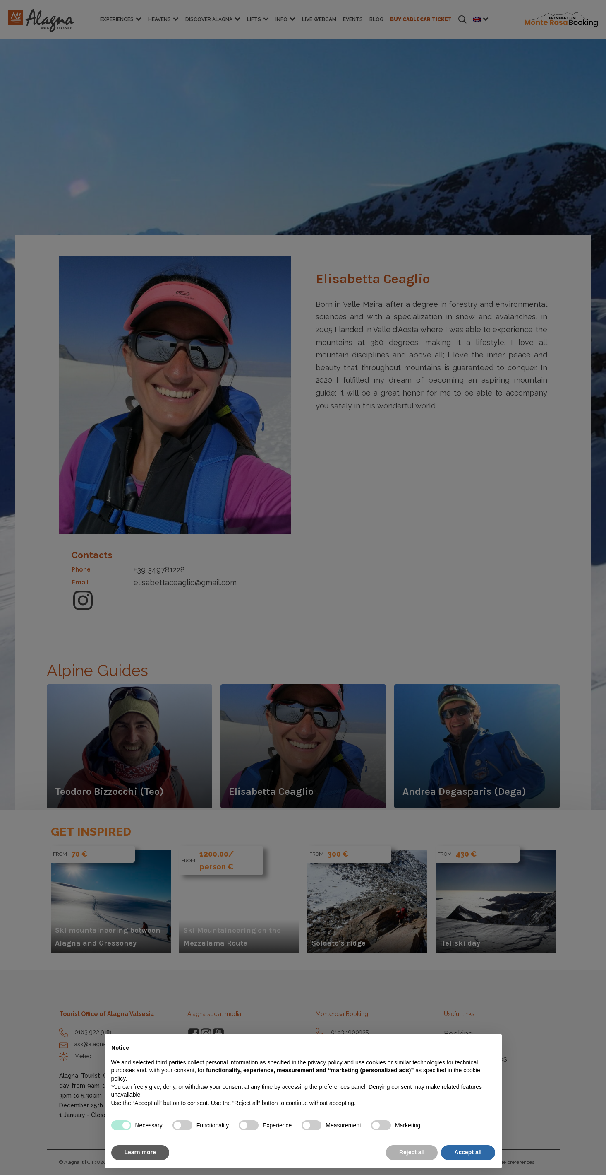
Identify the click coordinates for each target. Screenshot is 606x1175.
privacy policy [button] (325, 1062)
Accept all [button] (467, 1152)
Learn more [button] (140, 1152)
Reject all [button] (411, 1152)
